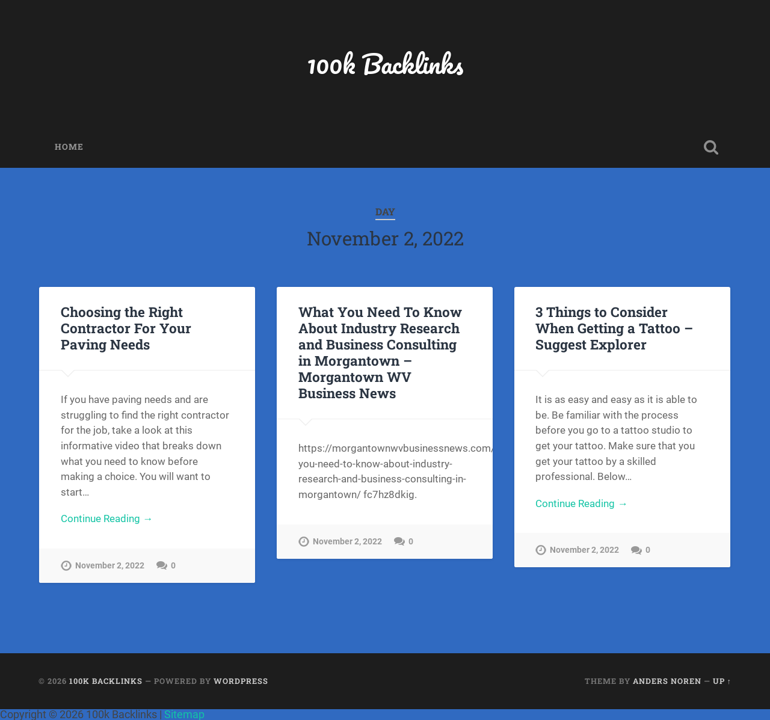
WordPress (241, 681)
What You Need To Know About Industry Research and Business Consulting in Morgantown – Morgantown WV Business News (380, 352)
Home (69, 146)
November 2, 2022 (109, 566)
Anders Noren (667, 681)
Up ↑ (722, 681)
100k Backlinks (385, 63)
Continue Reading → (107, 518)
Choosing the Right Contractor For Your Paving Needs (126, 328)
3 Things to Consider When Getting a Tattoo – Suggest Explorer (614, 328)
